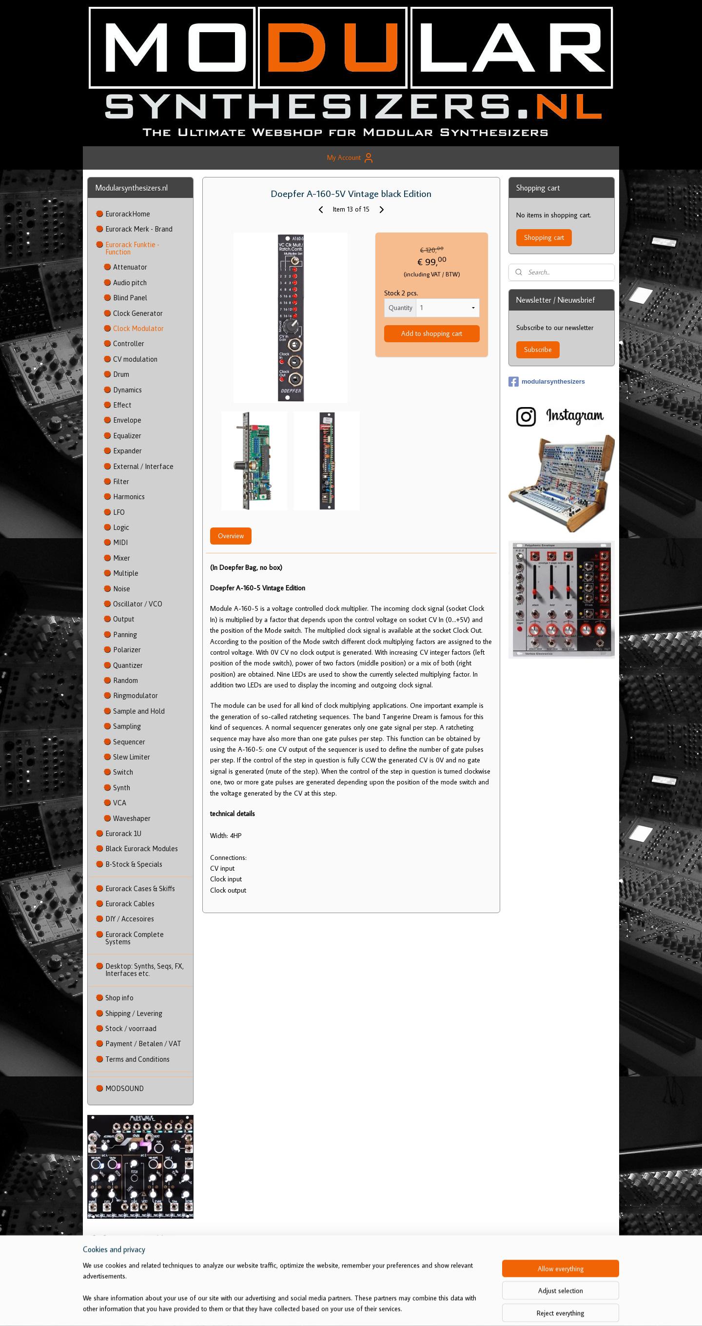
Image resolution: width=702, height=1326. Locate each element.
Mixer (121, 558)
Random (125, 680)
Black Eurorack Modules (141, 849)
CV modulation (135, 359)
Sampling (127, 726)
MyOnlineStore (450, 1308)
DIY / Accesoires (129, 919)
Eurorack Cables (130, 904)
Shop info (119, 998)
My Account (350, 158)
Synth (121, 788)
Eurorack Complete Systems (134, 938)
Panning (125, 635)
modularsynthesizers (546, 382)
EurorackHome (127, 214)
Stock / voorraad (130, 1029)
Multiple (125, 573)
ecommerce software (380, 1308)
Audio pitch (130, 283)
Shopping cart (544, 237)
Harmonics (129, 497)
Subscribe (538, 349)
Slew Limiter (131, 757)
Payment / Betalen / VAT (143, 1044)
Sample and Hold (139, 711)
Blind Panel (130, 298)
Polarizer (127, 650)
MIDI (120, 542)
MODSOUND (124, 1088)
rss (350, 1308)
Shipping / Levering (133, 1013)
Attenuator (130, 267)
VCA (119, 803)
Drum (121, 374)
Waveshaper (132, 818)
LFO (119, 512)
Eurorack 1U (123, 834)
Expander (127, 451)
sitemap (334, 1308)
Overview (230, 535)
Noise (121, 589)
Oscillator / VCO (137, 604)
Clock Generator (138, 313)
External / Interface (143, 466)
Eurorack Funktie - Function (132, 248)
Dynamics (127, 390)
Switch (123, 772)
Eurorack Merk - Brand (139, 229)
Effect (122, 405)
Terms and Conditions (137, 1059)
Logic (121, 527)
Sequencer (129, 742)
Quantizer (128, 665)
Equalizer (127, 436)
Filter (121, 482)
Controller (128, 344)
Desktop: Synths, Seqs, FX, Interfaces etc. (144, 969)
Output (124, 619)
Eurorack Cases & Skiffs (140, 889)
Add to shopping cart (431, 333)
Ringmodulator (135, 696)
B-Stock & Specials (133, 864)
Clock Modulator (138, 328)
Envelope (127, 420)
